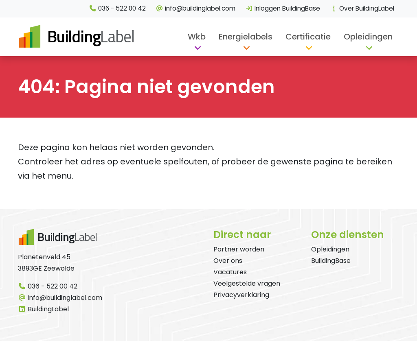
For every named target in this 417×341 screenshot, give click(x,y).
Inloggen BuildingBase (282, 8)
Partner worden (238, 249)
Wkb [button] (197, 36)
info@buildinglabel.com (195, 8)
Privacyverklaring (241, 294)
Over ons (227, 260)
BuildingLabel (43, 309)
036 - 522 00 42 (117, 8)
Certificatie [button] (308, 36)
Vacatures (230, 272)
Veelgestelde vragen (246, 283)
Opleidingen (330, 249)
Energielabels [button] (245, 36)
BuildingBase (331, 260)
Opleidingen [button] (368, 36)
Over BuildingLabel (362, 8)
